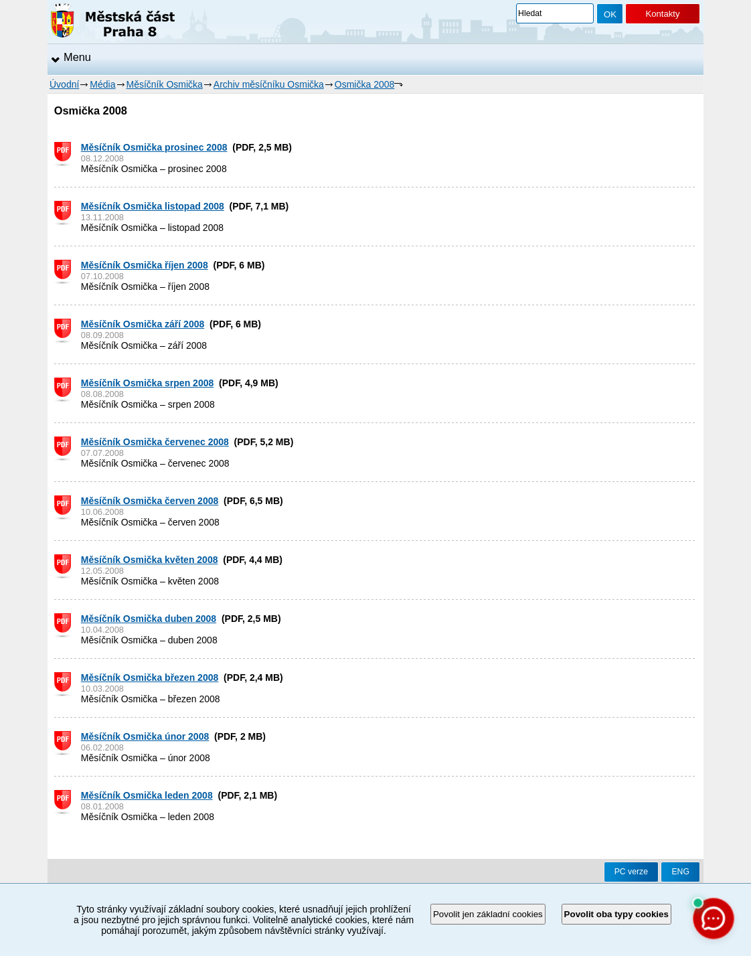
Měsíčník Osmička (165, 84)
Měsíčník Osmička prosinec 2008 (154, 147)
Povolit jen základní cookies (488, 914)
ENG (680, 871)
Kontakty (662, 14)
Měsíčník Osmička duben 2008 (148, 618)
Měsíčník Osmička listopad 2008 (152, 206)
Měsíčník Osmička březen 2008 (149, 677)
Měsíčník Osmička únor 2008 (145, 736)
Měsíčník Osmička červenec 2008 (155, 441)
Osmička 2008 (364, 84)
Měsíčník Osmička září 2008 (142, 324)
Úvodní (64, 84)
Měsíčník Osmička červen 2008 (149, 500)
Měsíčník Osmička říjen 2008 (144, 265)
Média (102, 84)
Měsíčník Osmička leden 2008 (147, 795)
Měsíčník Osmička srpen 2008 (147, 383)
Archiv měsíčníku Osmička (269, 84)
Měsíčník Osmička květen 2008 (149, 559)
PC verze (631, 871)
